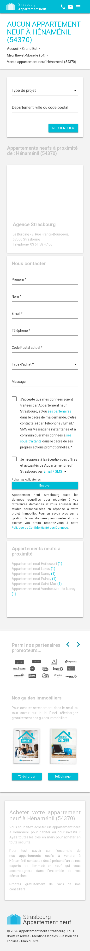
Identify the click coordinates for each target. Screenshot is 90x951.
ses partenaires (59, 411)
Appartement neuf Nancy (33, 574)
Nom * (16, 296)
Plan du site (30, 941)
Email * (17, 313)
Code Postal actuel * (27, 347)
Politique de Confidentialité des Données (40, 527)
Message (19, 382)
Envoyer (45, 485)
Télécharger (27, 776)
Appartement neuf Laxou (33, 569)
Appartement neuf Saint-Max (37, 584)
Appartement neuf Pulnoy (34, 579)
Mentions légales (45, 936)
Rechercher (63, 128)
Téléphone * (21, 330)
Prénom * (19, 279)
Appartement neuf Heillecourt (37, 564)
